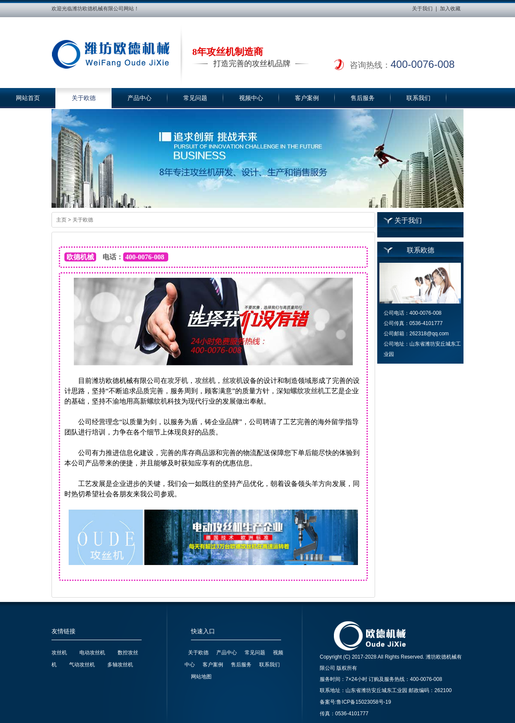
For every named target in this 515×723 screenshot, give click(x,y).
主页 (61, 220)
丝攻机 (232, 380)
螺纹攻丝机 (307, 391)
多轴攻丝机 (120, 665)
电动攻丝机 (92, 653)
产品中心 (139, 98)
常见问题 (195, 98)
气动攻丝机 (82, 665)
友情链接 (64, 631)
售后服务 (363, 98)
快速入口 (203, 631)
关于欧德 (84, 98)
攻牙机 (177, 380)
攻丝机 (205, 380)
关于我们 (422, 9)
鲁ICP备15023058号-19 (363, 702)
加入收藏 (450, 9)
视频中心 (251, 98)
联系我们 (418, 98)
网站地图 (201, 677)
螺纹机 (157, 401)
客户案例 (307, 98)
